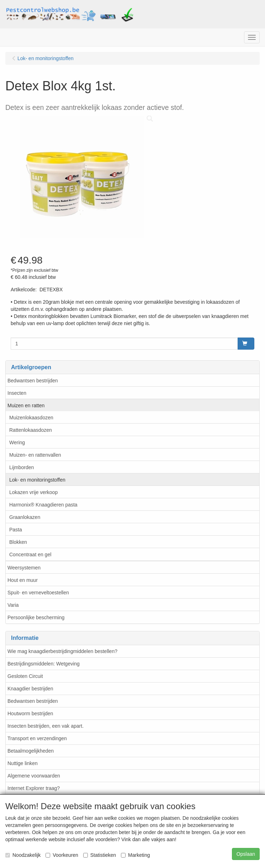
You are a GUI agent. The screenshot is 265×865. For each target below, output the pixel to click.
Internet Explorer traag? (33, 788)
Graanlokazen (24, 517)
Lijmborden (21, 467)
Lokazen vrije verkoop (33, 492)
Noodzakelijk (23, 855)
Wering (17, 442)
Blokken (18, 542)
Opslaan (246, 854)
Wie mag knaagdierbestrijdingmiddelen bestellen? (62, 651)
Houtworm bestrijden (30, 713)
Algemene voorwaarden (33, 776)
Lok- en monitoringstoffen (37, 480)
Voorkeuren (62, 855)
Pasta (15, 529)
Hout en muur (22, 580)
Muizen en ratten (25, 405)
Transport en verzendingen (37, 738)
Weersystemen (24, 568)
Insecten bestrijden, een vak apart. (45, 726)
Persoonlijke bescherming (35, 617)
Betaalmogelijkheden (30, 751)
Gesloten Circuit (25, 676)
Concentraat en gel (30, 554)
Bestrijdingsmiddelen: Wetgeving (43, 664)
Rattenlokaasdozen (30, 430)
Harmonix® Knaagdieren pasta (43, 505)
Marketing (135, 855)
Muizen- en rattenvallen (35, 455)
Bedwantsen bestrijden (32, 380)
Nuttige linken (22, 763)
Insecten (16, 393)
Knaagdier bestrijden (30, 688)
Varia (13, 605)
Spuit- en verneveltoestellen (38, 592)
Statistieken (99, 855)
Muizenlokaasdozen (31, 417)
